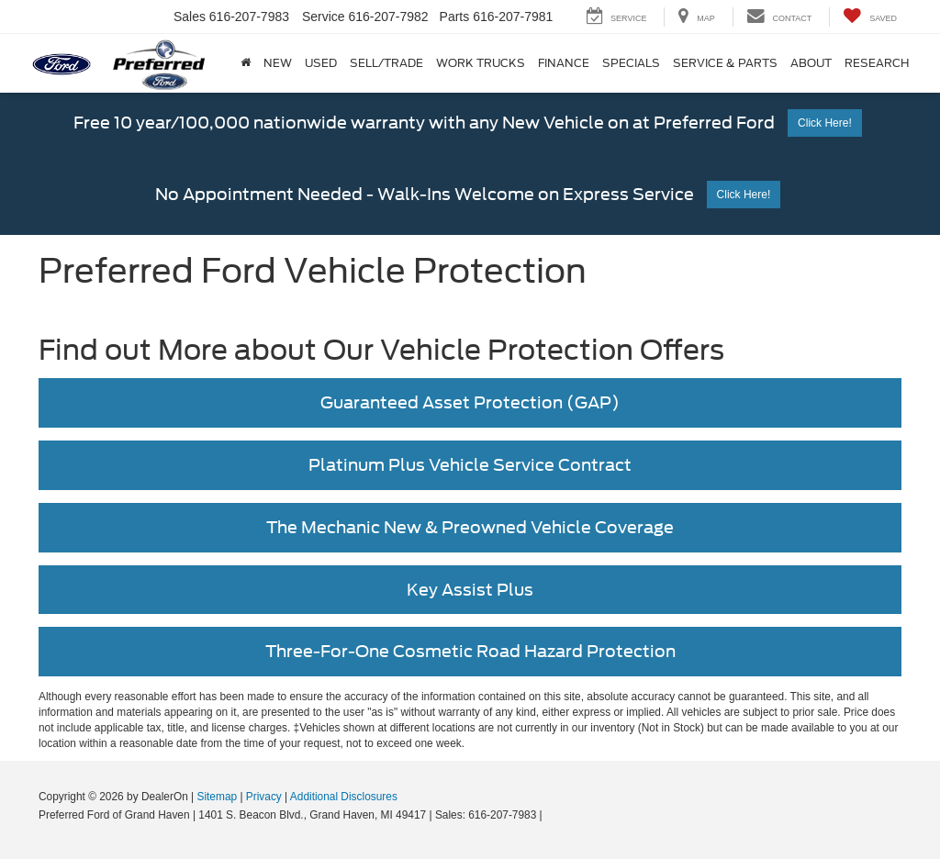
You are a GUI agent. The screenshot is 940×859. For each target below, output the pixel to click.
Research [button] (877, 63)
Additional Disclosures (343, 796)
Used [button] (321, 63)
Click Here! (825, 123)
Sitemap (216, 796)
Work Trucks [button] (480, 63)
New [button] (277, 63)
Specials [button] (631, 63)
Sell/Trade (386, 63)
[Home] (245, 63)
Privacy (264, 796)
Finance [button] (563, 63)
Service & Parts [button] (725, 63)
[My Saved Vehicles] (870, 17)
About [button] (811, 63)
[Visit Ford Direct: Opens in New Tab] (550, 815)
